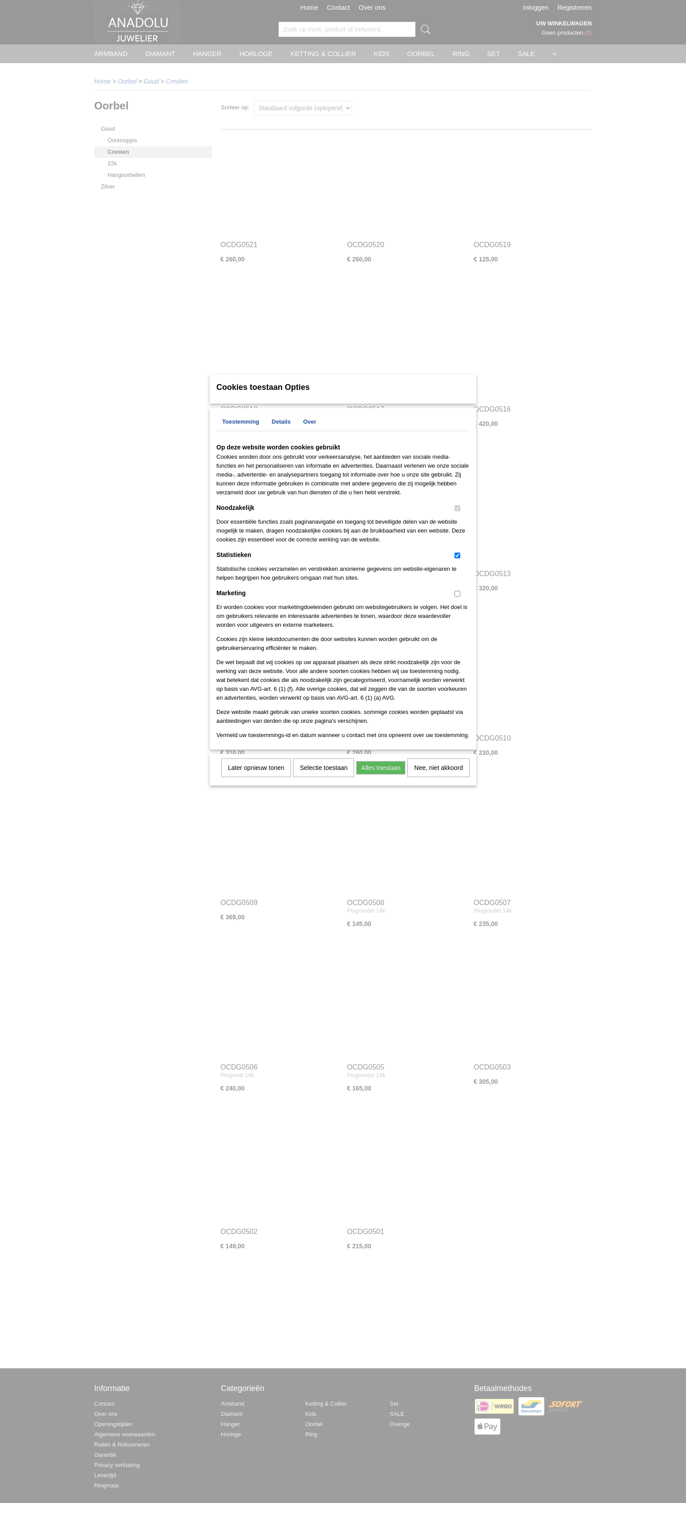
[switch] (457, 520)
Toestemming (240, 433)
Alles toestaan (380, 779)
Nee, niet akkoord (438, 779)
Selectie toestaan (323, 779)
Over (309, 433)
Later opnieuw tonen (256, 779)
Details (281, 433)
